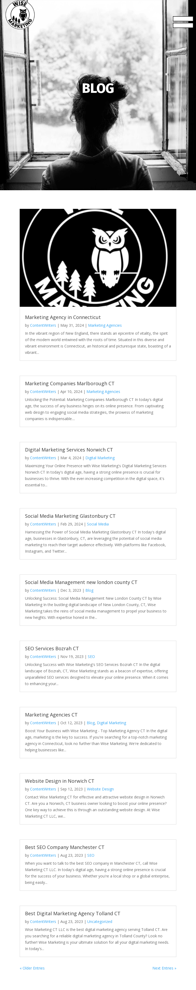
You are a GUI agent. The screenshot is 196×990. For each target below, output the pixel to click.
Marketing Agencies (105, 325)
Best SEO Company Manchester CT (65, 847)
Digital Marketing (100, 457)
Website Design (100, 789)
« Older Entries (32, 968)
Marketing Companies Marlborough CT (70, 383)
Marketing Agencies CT (51, 714)
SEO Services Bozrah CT (52, 648)
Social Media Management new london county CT (81, 582)
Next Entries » (164, 968)
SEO (91, 656)
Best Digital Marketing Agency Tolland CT (72, 913)
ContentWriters (43, 325)
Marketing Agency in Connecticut (63, 317)
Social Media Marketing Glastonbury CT (70, 516)
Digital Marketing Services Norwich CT (69, 449)
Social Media (98, 524)
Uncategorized (99, 921)
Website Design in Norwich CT (59, 781)
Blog (89, 590)
